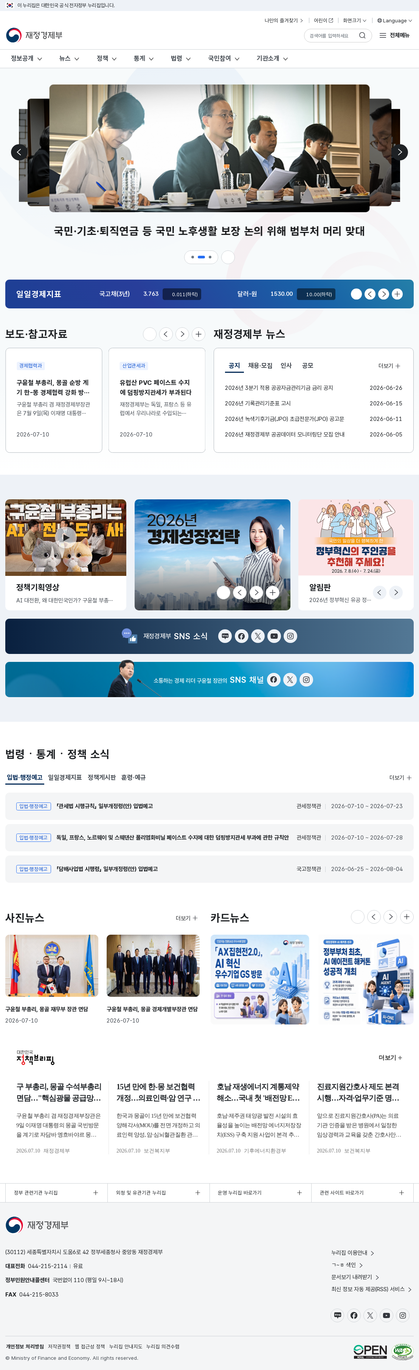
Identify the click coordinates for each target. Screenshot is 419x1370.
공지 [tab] (236, 367)
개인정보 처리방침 (25, 1346)
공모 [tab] (307, 365)
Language (395, 20)
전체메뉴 (400, 35)
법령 (176, 58)
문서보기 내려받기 (355, 1277)
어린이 (324, 20)
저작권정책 (59, 1346)
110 (79, 1280)
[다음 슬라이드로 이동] (399, 152)
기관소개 (268, 58)
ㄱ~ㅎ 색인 (347, 1264)
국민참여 (219, 58)
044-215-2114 (47, 1266)
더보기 (390, 365)
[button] (193, 257)
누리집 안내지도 (126, 1346)
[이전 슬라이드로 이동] (19, 152)
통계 (139, 58)
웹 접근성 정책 (90, 1346)
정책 (102, 58)
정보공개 (22, 58)
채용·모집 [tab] (260, 365)
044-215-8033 (39, 1294)
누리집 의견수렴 (163, 1346)
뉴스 (65, 58)
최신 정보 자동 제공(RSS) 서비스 (372, 1289)
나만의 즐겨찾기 (284, 20)
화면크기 (355, 20)
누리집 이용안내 (353, 1252)
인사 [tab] (286, 365)
